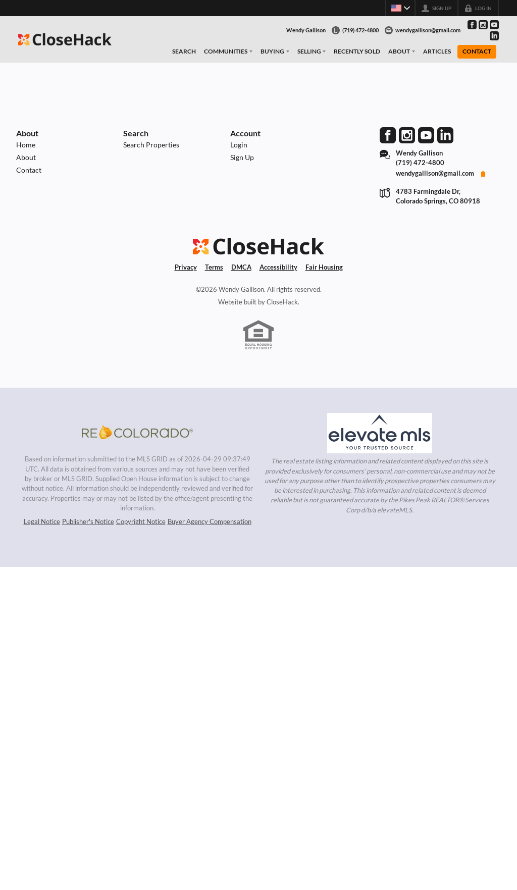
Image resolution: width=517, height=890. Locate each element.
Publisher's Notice (88, 521)
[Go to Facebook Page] (472, 24)
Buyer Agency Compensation (209, 521)
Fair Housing (324, 267)
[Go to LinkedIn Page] (494, 35)
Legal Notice (42, 521)
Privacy (186, 267)
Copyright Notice (141, 521)
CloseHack (282, 302)
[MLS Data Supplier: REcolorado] (137, 432)
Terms (214, 267)
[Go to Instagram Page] (483, 24)
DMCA (241, 267)
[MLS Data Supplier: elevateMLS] (379, 433)
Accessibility (278, 267)
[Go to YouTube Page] (494, 24)
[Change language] (400, 8)
